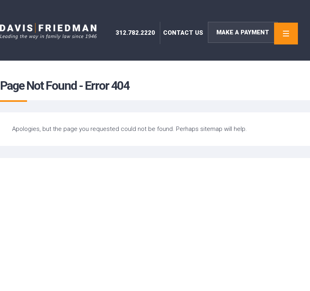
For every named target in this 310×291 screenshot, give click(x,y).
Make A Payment (242, 32)
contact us (183, 32)
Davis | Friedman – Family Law (48, 31)
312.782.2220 (135, 32)
